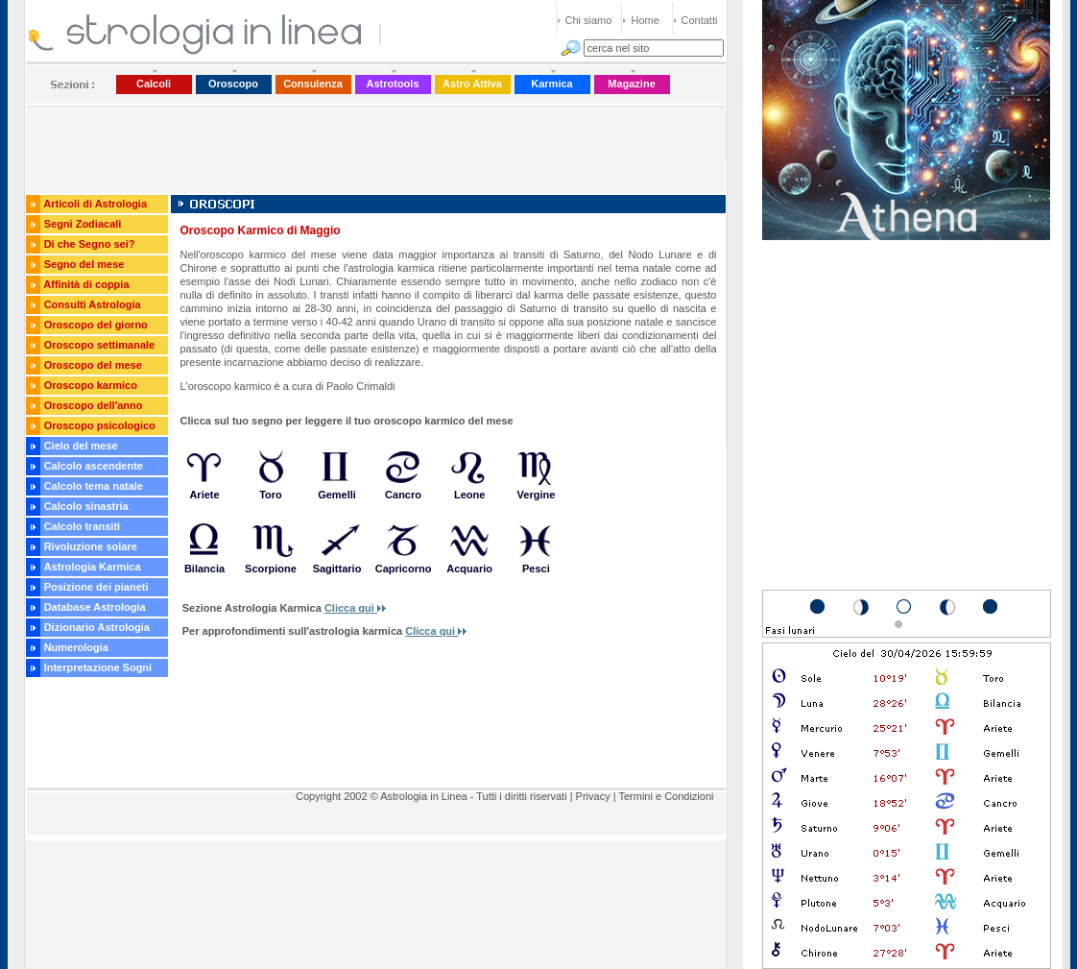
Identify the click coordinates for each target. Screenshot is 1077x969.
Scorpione (271, 568)
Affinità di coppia (86, 284)
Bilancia (204, 568)
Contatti (700, 20)
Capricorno (403, 568)
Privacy (593, 796)
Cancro (403, 494)
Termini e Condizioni (665, 796)
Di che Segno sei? (89, 244)
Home (645, 20)
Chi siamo (588, 20)
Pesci (536, 568)
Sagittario (337, 568)
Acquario (469, 568)
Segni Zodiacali (83, 224)
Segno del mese (84, 264)
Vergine (536, 494)
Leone (469, 494)
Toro (270, 494)
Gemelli (337, 494)
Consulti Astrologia (92, 304)
